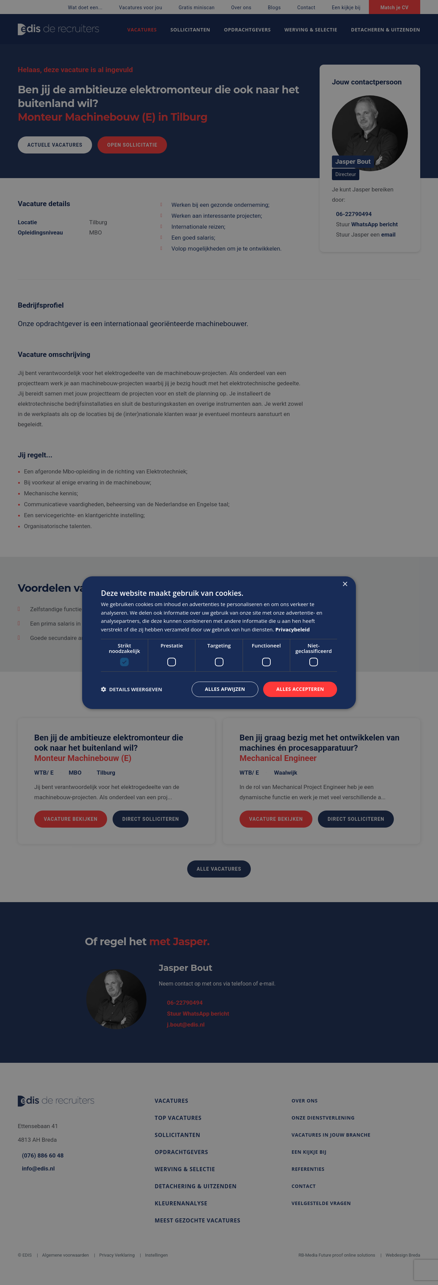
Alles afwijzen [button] (225, 689)
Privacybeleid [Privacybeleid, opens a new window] (292, 629)
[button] (131, 689)
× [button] (344, 584)
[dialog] (219, 642)
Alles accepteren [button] (300, 689)
